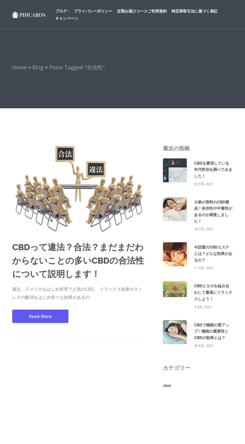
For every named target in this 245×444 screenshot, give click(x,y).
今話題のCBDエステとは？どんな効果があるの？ (213, 253)
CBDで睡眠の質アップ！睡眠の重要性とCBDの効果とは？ (211, 331)
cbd (167, 385)
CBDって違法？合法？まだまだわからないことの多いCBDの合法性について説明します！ (78, 260)
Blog (38, 67)
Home (19, 67)
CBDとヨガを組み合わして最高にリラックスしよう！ (213, 292)
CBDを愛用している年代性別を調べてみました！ (213, 169)
